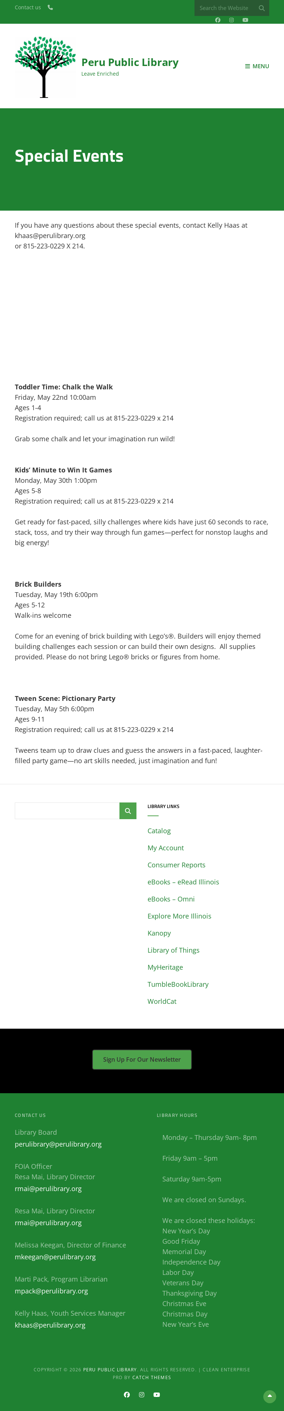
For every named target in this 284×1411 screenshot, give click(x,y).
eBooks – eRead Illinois (183, 881)
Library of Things (174, 950)
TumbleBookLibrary (178, 984)
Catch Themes (151, 1377)
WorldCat (162, 1001)
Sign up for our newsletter (142, 1059)
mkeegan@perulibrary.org (55, 1256)
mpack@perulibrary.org (51, 1290)
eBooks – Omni (171, 898)
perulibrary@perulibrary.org (58, 1144)
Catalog (159, 830)
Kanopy (159, 933)
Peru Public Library (130, 62)
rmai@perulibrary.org (48, 1188)
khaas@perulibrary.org (50, 1325)
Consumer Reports (177, 864)
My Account (166, 847)
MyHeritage (165, 967)
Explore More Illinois (180, 915)
